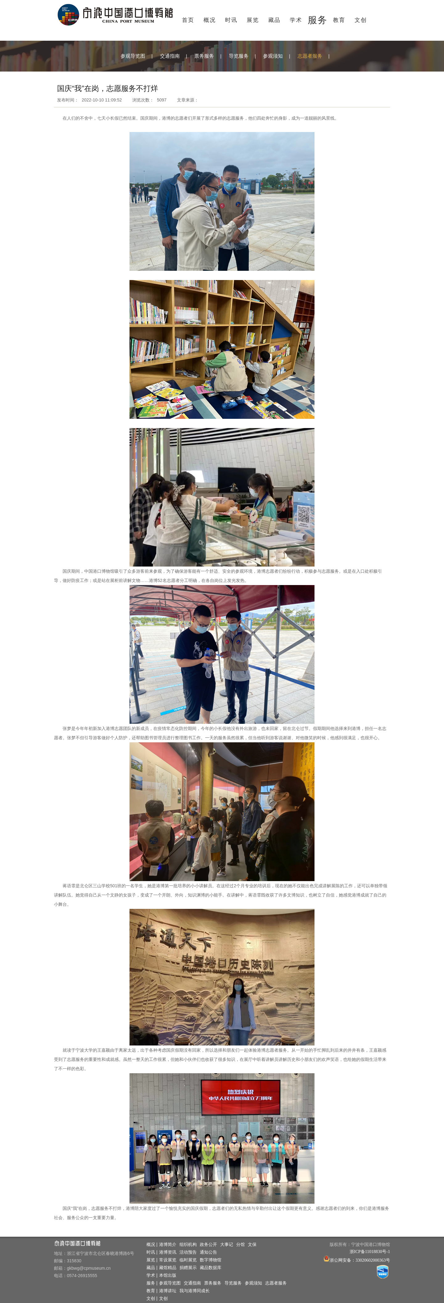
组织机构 (188, 1244)
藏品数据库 (210, 1267)
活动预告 (188, 1252)
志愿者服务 (310, 56)
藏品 (274, 20)
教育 (339, 20)
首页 (188, 20)
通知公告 (208, 1252)
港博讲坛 (167, 1291)
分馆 (240, 1244)
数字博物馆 (210, 1260)
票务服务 (204, 56)
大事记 (226, 1244)
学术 (296, 20)
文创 (361, 20)
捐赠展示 (188, 1267)
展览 (253, 20)
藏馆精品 (167, 1267)
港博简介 (167, 1244)
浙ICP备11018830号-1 (370, 1251)
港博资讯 (167, 1252)
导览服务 (239, 56)
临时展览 (188, 1260)
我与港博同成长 (194, 1291)
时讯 (231, 20)
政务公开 (208, 1244)
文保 (252, 1244)
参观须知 (273, 56)
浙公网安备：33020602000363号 (360, 1260)
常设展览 (167, 1260)
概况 (210, 20)
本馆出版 (167, 1275)
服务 (317, 20)
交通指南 (170, 56)
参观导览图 (133, 56)
